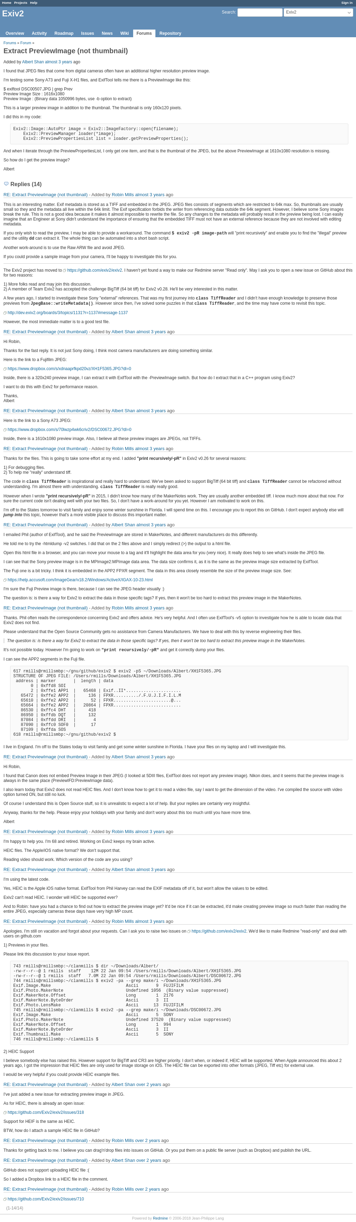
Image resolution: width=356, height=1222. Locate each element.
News (107, 33)
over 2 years (148, 1084)
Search (228, 12)
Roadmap (64, 33)
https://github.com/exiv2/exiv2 (94, 270)
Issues (87, 33)
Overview (15, 33)
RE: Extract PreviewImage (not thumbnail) (45, 194)
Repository (170, 33)
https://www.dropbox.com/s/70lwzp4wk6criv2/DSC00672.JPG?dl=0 (69, 429)
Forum (26, 43)
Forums (144, 33)
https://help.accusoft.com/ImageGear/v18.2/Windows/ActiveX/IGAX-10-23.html (80, 579)
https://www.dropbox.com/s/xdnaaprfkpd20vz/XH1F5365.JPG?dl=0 (69, 368)
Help (34, 3)
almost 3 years (58, 61)
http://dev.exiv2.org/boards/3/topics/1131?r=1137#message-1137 (68, 312)
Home (6, 3)
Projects (20, 3)
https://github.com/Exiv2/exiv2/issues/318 (46, 1112)
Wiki (124, 33)
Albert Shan (33, 61)
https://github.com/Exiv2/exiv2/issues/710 (46, 1199)
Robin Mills (123, 194)
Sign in (347, 3)
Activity (39, 33)
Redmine (160, 1218)
